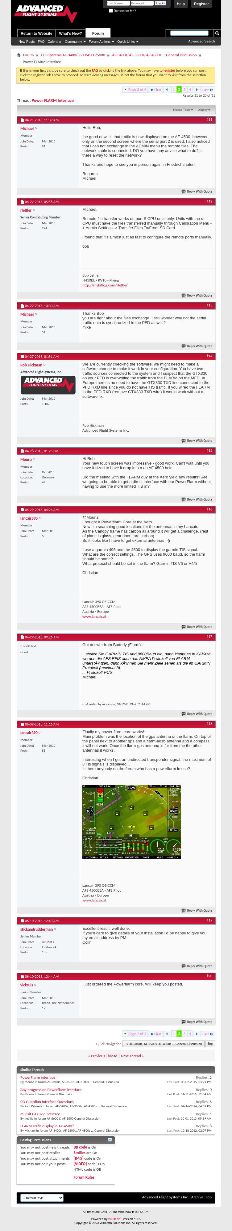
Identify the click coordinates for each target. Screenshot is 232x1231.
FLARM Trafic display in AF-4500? (47, 1126)
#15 (209, 450)
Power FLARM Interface (53, 100)
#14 (209, 356)
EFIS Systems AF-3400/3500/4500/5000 (73, 55)
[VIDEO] (80, 1163)
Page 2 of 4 (137, 89)
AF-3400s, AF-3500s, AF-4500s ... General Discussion (154, 55)
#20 (209, 976)
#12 (209, 201)
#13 (209, 305)
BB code (80, 1147)
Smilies (79, 1152)
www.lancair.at (94, 616)
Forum (98, 33)
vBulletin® (115, 1219)
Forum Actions (99, 41)
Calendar (55, 41)
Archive (197, 1197)
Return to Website (36, 33)
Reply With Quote (197, 192)
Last (207, 89)
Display (203, 110)
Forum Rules (84, 1177)
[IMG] (79, 1158)
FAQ (41, 41)
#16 (209, 509)
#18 (209, 723)
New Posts (27, 41)
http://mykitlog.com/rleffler (105, 285)
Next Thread (131, 1055)
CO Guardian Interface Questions (47, 1101)
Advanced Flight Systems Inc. (165, 1197)
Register (201, 4)
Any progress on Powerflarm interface (51, 1089)
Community (73, 41)
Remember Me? (122, 11)
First (155, 89)
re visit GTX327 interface (40, 1114)
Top (210, 1044)
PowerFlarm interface (37, 1077)
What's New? (70, 33)
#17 (209, 636)
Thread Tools (181, 110)
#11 (209, 119)
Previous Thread (104, 1055)
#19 (209, 920)
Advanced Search (201, 41)
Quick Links (126, 41)
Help (181, 4)
